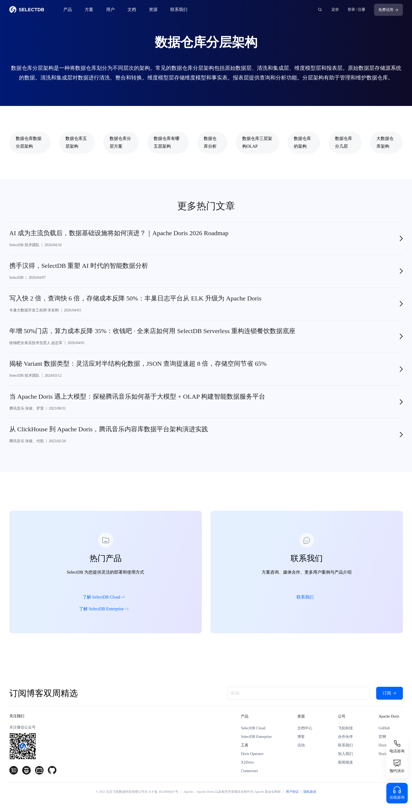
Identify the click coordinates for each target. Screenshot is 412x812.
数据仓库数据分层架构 (28, 142)
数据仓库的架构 (302, 142)
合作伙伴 (345, 739)
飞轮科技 (345, 730)
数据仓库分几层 (343, 142)
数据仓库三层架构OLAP (257, 142)
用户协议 (292, 794)
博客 (301, 739)
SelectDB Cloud (253, 730)
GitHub (384, 730)
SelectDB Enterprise (256, 739)
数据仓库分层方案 (120, 142)
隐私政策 (309, 794)
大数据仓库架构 (385, 142)
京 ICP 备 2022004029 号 (161, 794)
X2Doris (247, 765)
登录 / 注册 (356, 9)
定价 (335, 9)
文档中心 (304, 730)
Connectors (249, 773)
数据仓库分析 (210, 142)
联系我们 (178, 9)
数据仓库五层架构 (76, 142)
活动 (301, 747)
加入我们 (345, 756)
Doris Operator (252, 756)
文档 (132, 9)
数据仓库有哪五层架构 (166, 142)
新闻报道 (345, 765)
